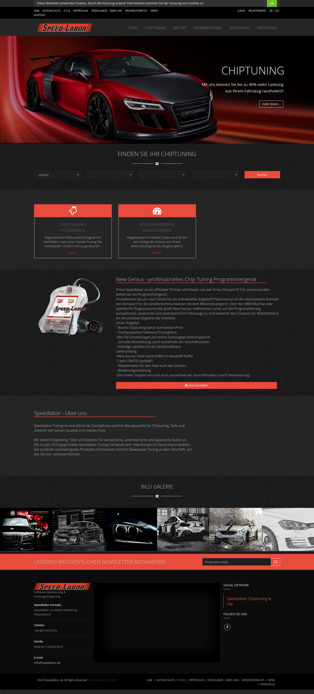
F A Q (67, 11)
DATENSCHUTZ (52, 11)
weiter (72, 252)
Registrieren (257, 11)
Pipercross (267, 27)
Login (241, 11)
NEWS (154, 11)
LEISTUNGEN (239, 27)
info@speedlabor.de (47, 663)
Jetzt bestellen (196, 385)
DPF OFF (180, 27)
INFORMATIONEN (208, 27)
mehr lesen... (271, 104)
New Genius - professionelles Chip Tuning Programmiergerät (186, 279)
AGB (36, 11)
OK (272, 3)
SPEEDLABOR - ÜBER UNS (106, 11)
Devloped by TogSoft (105, 680)
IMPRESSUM (80, 11)
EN (277, 11)
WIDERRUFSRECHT (136, 11)
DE (271, 11)
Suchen (262, 175)
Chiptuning (155, 27)
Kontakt (40, 15)
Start (133, 27)
